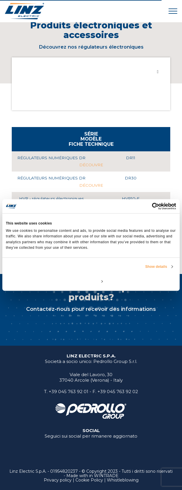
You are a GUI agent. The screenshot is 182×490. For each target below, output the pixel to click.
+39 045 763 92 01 (68, 391)
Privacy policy (58, 480)
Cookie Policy (89, 480)
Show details (156, 266)
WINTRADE (106, 475)
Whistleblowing (123, 480)
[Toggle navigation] (173, 11)
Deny (33, 281)
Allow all (148, 281)
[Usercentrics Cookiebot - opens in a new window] (150, 206)
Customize (91, 281)
